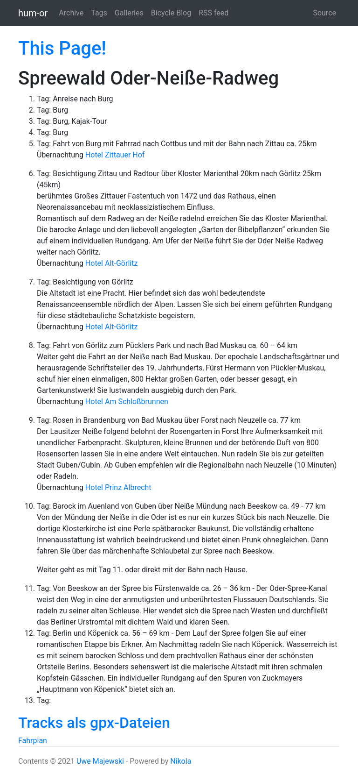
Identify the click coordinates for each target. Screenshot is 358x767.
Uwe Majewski (100, 761)
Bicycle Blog (171, 12)
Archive (71, 12)
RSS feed (213, 12)
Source (324, 12)
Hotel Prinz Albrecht (118, 487)
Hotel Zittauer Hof (115, 154)
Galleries (129, 12)
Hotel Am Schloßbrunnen (126, 401)
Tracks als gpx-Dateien (94, 722)
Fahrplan (32, 740)
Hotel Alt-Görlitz (111, 263)
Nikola (180, 761)
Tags (99, 12)
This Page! (62, 48)
